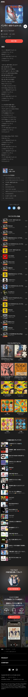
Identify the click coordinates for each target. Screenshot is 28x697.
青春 (21, 358)
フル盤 (7, 431)
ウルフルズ (11, 30)
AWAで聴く (14, 41)
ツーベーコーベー (20, 395)
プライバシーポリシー (12, 677)
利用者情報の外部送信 (5, 679)
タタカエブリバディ (20, 413)
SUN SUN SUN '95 (9, 187)
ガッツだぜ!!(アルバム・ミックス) (12, 178)
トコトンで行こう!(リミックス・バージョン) (14, 180)
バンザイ (11, 169)
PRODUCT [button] (4, 658)
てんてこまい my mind (10, 189)
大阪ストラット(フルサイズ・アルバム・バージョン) (16, 191)
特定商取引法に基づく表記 (18, 679)
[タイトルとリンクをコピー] (18, 208)
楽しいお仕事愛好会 (7, 395)
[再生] (25, 26)
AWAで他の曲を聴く (14, 589)
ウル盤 (20, 431)
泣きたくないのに (9, 198)
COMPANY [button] (4, 663)
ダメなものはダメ (9, 193)
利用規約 (3, 677)
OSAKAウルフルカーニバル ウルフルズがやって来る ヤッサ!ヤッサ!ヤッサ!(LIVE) (20, 378)
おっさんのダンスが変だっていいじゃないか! (7, 377)
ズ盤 (7, 413)
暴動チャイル (8, 184)
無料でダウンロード (13, 617)
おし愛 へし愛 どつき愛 (10, 196)
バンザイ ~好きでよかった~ (11, 651)
